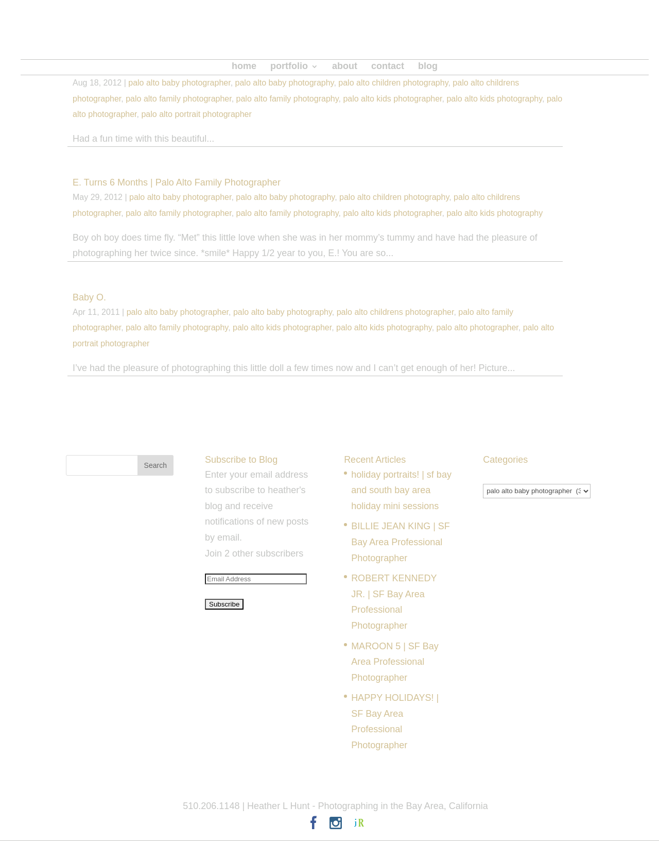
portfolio (289, 66)
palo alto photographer (477, 327)
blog (428, 66)
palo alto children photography (393, 82)
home (244, 66)
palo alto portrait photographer (196, 114)
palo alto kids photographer (392, 98)
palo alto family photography (287, 98)
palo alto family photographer (178, 98)
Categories (505, 474)
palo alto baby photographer (179, 82)
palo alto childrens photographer (395, 312)
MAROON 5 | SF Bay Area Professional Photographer (395, 662)
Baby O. (89, 297)
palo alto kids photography (494, 98)
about (344, 66)
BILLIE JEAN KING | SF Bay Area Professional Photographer (400, 542)
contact (387, 66)
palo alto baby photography (284, 82)
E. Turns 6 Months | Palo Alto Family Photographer (177, 182)
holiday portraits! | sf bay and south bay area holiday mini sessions (401, 490)
